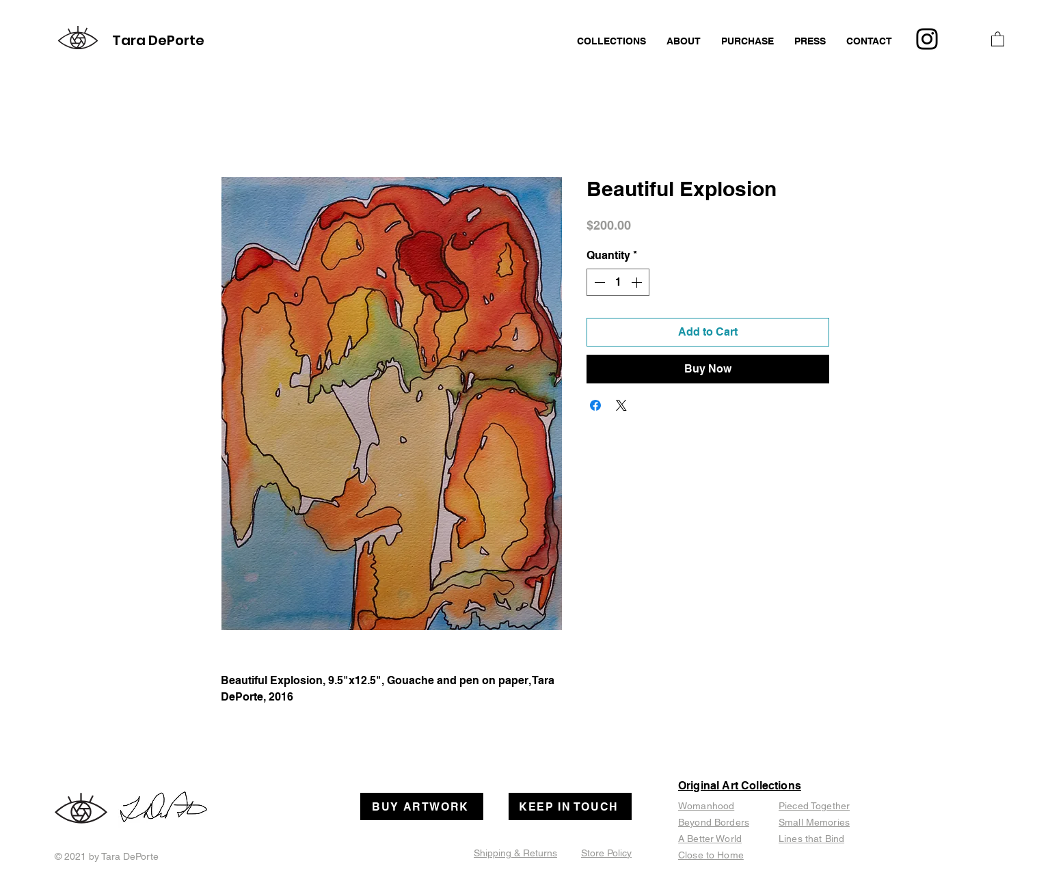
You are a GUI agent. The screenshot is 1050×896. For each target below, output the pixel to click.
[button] (997, 38)
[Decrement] (598, 282)
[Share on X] (621, 405)
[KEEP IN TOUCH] (570, 806)
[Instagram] (927, 39)
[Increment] (637, 282)
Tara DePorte (158, 40)
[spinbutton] (618, 282)
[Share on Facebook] (595, 405)
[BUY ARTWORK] (421, 806)
